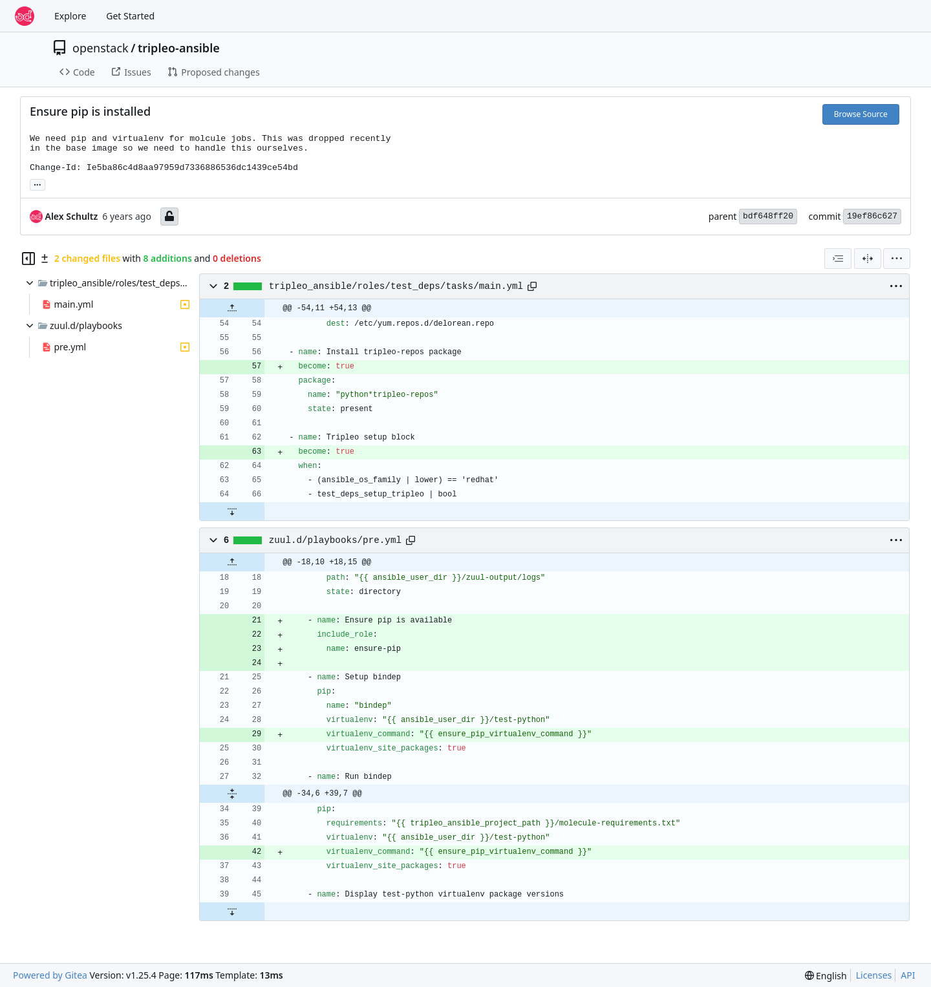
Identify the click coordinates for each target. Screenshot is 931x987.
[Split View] (867, 258)
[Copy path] (532, 286)
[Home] (24, 16)
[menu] (896, 258)
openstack (100, 47)
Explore (70, 16)
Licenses (874, 975)
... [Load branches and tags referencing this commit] (37, 183)
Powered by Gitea (50, 975)
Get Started (130, 16)
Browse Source (861, 114)
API (908, 975)
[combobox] (837, 258)
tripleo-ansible (179, 47)
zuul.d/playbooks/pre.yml (335, 540)
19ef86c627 (872, 216)
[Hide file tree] (28, 258)
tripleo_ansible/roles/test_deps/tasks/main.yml (396, 286)
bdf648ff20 (768, 216)
